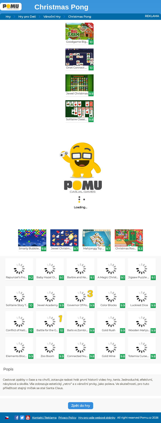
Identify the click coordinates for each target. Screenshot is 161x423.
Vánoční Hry (52, 16)
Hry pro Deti (27, 16)
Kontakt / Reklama (44, 417)
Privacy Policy (67, 417)
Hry (8, 16)
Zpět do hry (80, 406)
